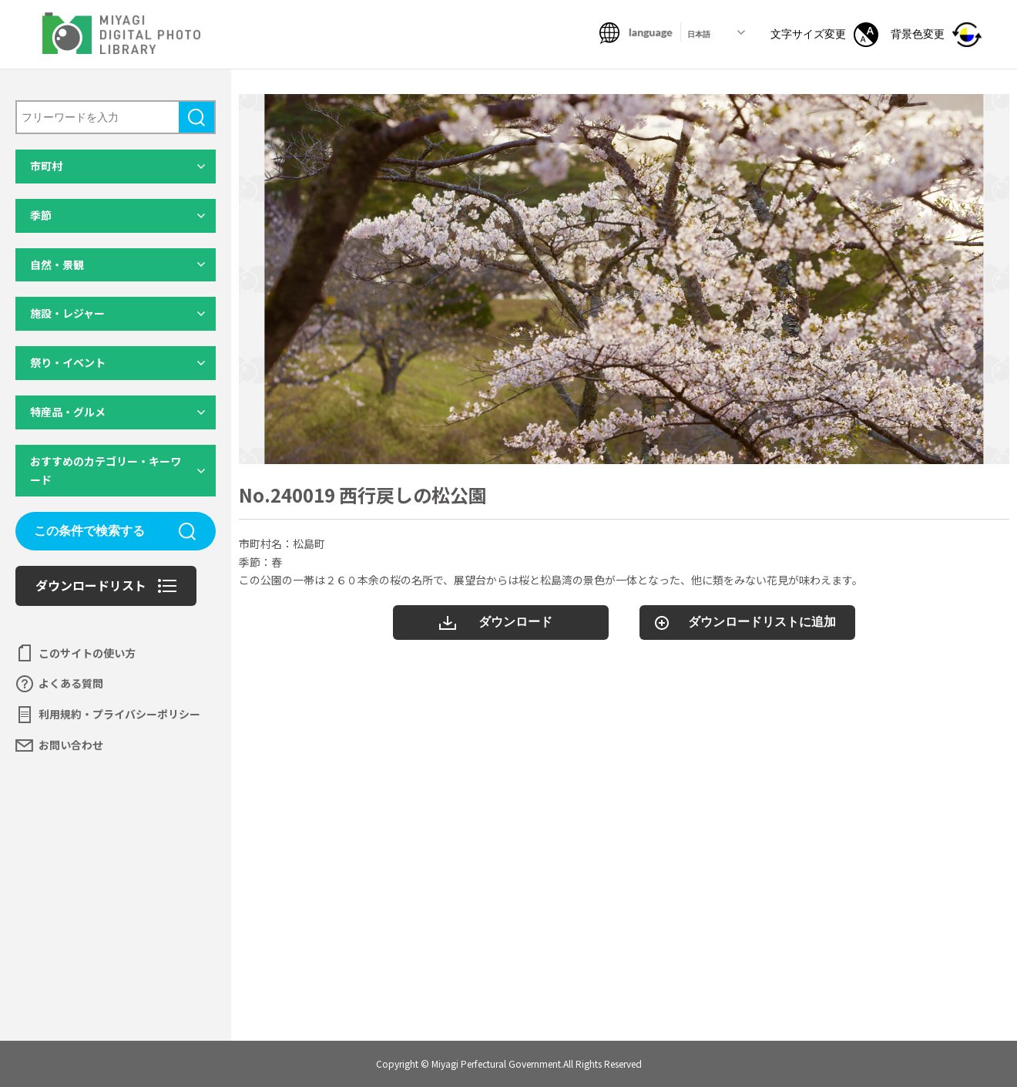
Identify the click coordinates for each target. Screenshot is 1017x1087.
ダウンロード (515, 621)
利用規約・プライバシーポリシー (119, 714)
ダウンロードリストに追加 (762, 621)
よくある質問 (71, 683)
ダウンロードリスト (90, 585)
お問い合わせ (71, 744)
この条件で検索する (89, 530)
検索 (196, 117)
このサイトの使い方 (87, 653)
